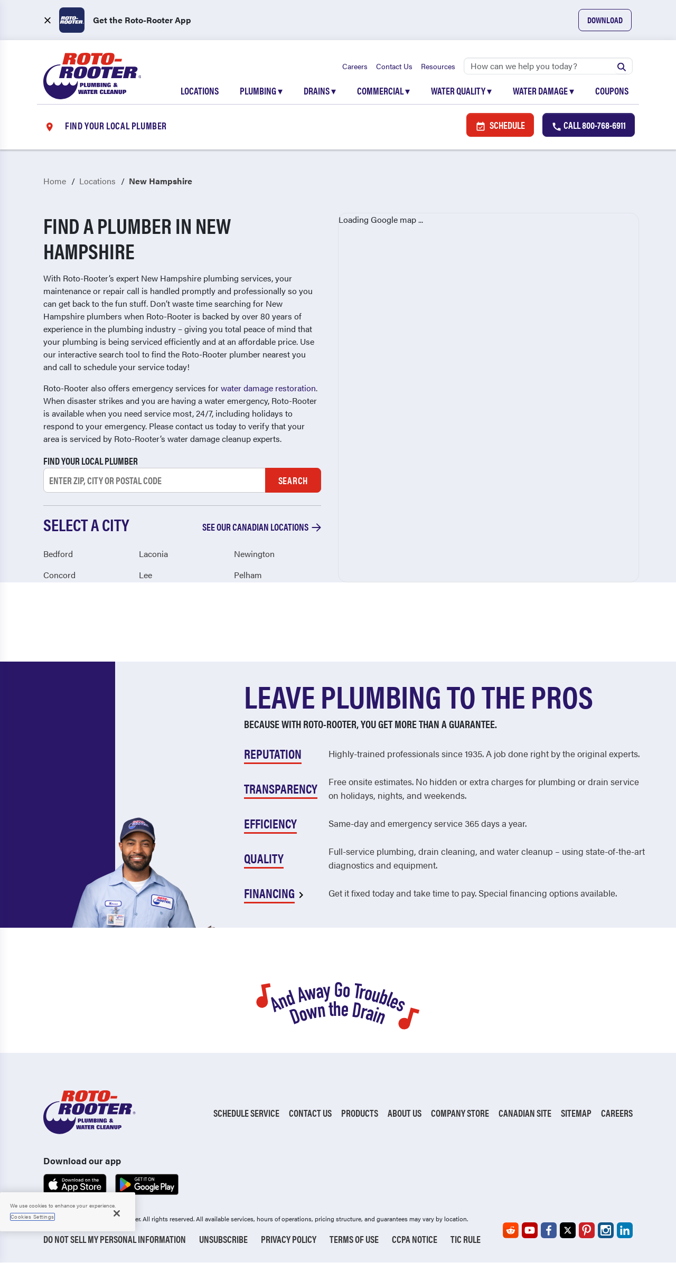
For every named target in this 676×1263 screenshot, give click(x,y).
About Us (404, 1112)
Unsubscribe (223, 1239)
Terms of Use (354, 1239)
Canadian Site (525, 1112)
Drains (320, 90)
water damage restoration (268, 388)
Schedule (500, 125)
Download (605, 20)
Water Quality (461, 90)
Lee (145, 575)
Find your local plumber (90, 461)
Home (54, 181)
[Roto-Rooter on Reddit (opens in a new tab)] (511, 1231)
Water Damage (543, 90)
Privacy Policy (288, 1239)
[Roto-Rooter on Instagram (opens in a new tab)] (606, 1231)
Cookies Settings (32, 1216)
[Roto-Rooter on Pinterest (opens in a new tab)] (587, 1231)
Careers (355, 66)
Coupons (611, 90)
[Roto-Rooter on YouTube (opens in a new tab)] (530, 1231)
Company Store (460, 1112)
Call (588, 125)
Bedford (58, 554)
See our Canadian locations (261, 527)
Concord (59, 575)
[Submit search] (621, 66)
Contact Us (394, 66)
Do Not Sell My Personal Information (114, 1239)
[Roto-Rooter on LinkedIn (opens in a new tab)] (625, 1231)
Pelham (248, 575)
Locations (200, 90)
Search (293, 480)
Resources (438, 66)
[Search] (548, 66)
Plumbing (261, 90)
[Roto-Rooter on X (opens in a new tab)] (568, 1231)
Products (359, 1112)
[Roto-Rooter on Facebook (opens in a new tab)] (549, 1231)
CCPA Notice (414, 1239)
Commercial (383, 90)
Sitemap (576, 1112)
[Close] (116, 1213)
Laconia (153, 554)
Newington (254, 554)
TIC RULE (465, 1239)
